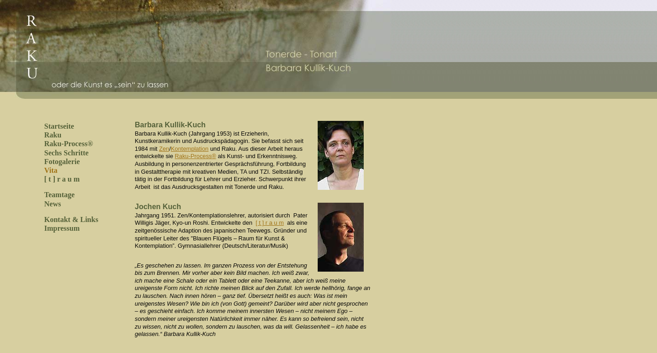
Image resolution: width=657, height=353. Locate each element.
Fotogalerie (62, 161)
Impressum (62, 228)
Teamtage (59, 195)
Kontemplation (190, 148)
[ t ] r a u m (62, 179)
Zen (164, 148)
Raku (52, 135)
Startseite (59, 126)
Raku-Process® (68, 144)
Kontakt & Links (71, 219)
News (52, 204)
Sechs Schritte (66, 153)
